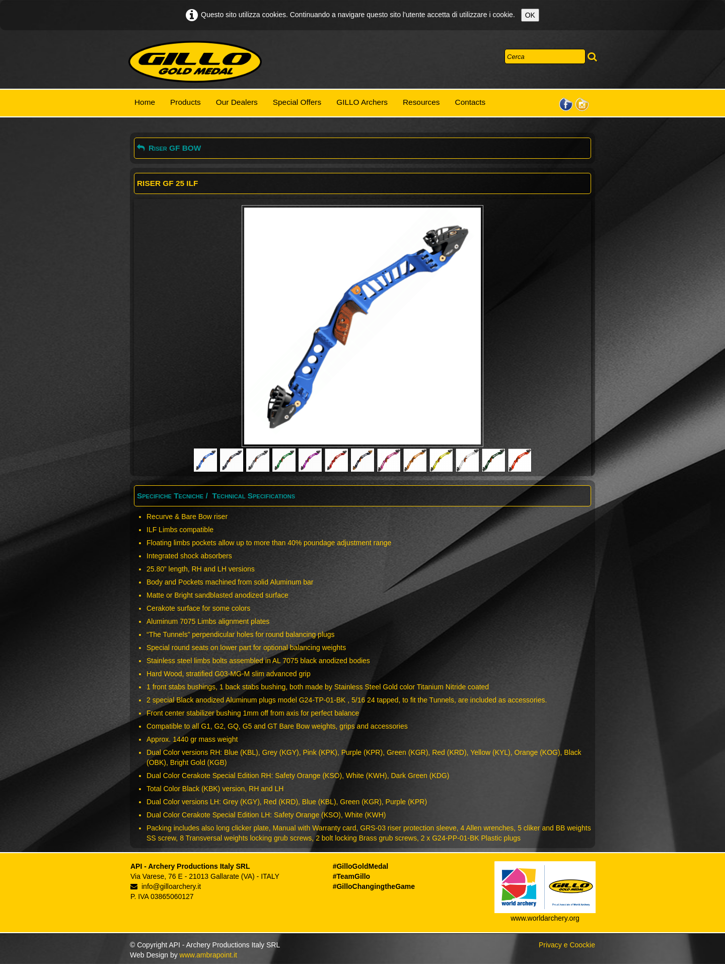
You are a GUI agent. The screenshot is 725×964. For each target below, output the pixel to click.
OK (530, 15)
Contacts (470, 102)
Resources (421, 102)
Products (185, 102)
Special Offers (297, 102)
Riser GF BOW (169, 148)
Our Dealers (237, 102)
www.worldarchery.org (545, 918)
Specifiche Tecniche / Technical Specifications (216, 495)
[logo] (195, 62)
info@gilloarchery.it (165, 886)
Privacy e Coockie (567, 945)
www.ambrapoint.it (208, 955)
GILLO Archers (362, 102)
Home (144, 102)
